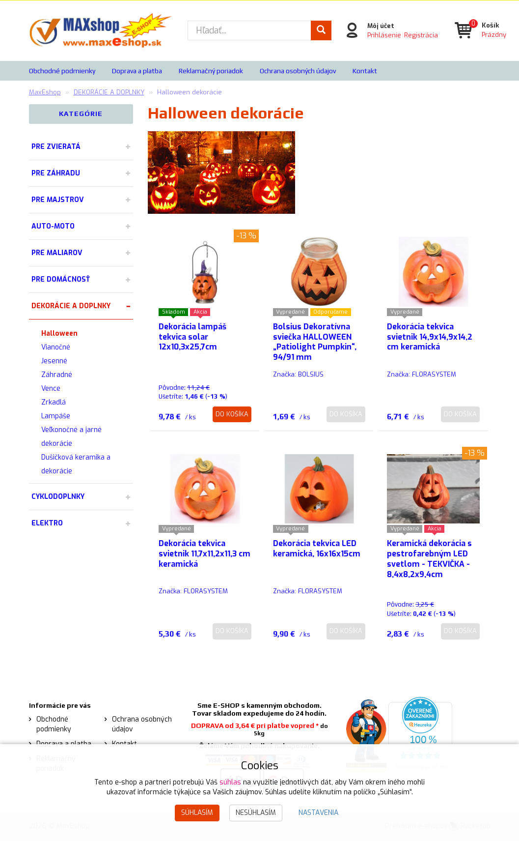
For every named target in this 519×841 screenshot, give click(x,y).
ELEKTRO (47, 523)
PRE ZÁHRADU (55, 173)
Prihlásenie (384, 34)
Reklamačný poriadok (211, 71)
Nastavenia (318, 812)
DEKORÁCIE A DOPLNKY (70, 306)
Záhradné (56, 374)
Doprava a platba (137, 71)
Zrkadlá (53, 402)
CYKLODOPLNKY (57, 496)
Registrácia (420, 34)
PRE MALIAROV (56, 253)
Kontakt (365, 71)
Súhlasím (197, 812)
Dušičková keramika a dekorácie (75, 464)
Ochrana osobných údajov (298, 71)
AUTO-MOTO (53, 226)
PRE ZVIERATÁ (56, 146)
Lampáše (55, 416)
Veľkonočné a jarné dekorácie (71, 436)
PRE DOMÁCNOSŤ (60, 279)
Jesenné (54, 361)
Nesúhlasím (256, 812)
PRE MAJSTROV (57, 199)
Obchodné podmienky (62, 71)
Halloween (59, 333)
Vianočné (55, 347)
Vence (50, 388)
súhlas (230, 782)
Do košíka (232, 414)
